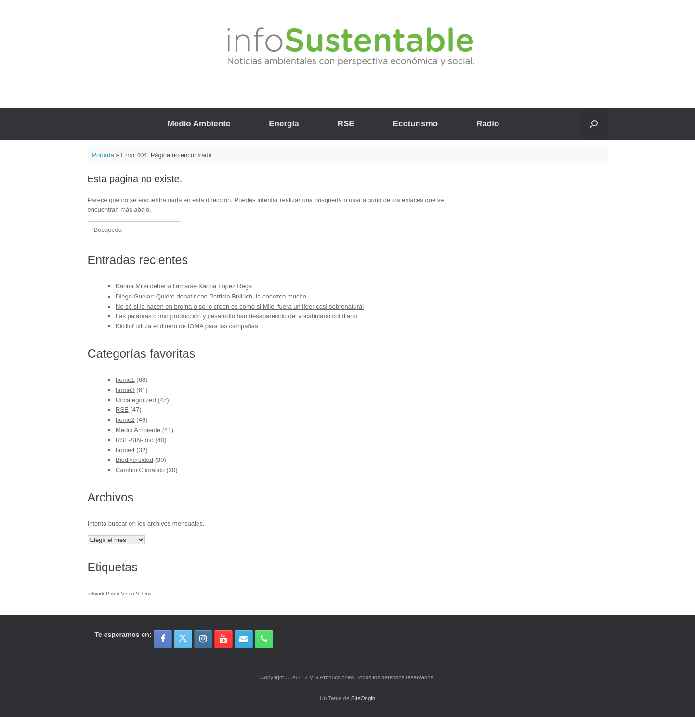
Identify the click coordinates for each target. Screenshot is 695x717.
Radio (487, 123)
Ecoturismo (415, 123)
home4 (125, 450)
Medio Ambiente (199, 123)
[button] (593, 124)
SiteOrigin (363, 698)
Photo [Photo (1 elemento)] (112, 593)
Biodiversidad (134, 459)
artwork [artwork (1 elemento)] (96, 593)
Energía (284, 123)
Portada (103, 155)
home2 (125, 419)
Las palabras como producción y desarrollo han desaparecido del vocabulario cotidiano (236, 316)
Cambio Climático (140, 469)
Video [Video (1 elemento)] (127, 593)
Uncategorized (136, 400)
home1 (125, 379)
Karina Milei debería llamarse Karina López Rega (184, 286)
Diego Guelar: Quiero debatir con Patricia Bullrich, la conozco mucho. (212, 296)
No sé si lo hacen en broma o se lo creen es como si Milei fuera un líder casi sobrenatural (240, 306)
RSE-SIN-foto (135, 440)
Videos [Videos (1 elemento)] (143, 593)
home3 (125, 389)
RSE (346, 123)
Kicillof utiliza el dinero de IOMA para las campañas (187, 326)
